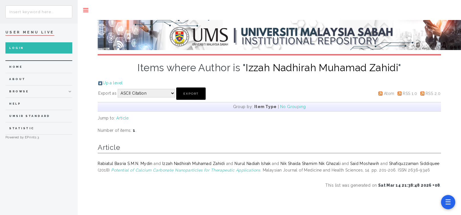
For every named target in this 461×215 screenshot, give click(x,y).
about (17, 79)
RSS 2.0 (433, 93)
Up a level (113, 83)
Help (15, 103)
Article (122, 118)
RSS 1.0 (410, 93)
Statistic (21, 128)
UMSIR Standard (29, 116)
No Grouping (293, 106)
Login (16, 47)
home (15, 66)
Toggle (86, 10)
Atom (389, 93)
